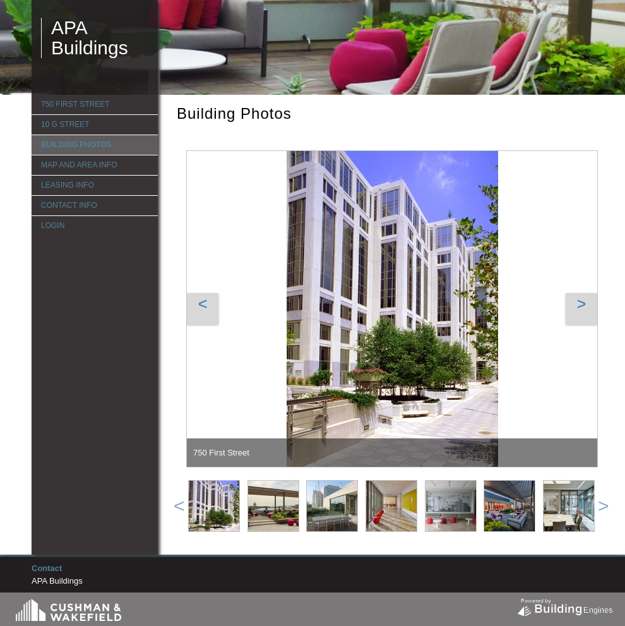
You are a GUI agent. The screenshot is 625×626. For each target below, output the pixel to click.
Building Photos (76, 144)
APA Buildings (89, 37)
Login (52, 225)
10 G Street (65, 124)
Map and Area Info (79, 164)
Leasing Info (67, 185)
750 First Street (75, 104)
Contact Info (69, 205)
